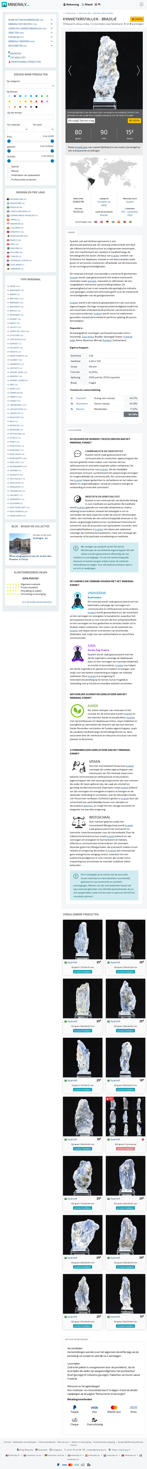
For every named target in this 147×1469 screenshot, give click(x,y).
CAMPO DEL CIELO (19, 331)
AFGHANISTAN (18, 199)
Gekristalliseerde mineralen (27, 28)
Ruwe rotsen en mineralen (25, 19)
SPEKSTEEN (17, 483)
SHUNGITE (16, 474)
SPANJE (15, 219)
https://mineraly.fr (121, 1450)
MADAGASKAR (19, 236)
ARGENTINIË (17, 203)
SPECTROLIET (17, 478)
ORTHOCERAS (17, 433)
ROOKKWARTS (18, 458)
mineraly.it (75, 1455)
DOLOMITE (16, 347)
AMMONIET (16, 302)
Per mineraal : (14, 124)
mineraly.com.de (54, 1455)
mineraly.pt (128, 1455)
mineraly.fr (13, 1455)
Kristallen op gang (103, 13)
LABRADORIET (18, 405)
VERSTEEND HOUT (20, 507)
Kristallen (84, 13)
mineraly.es (92, 1455)
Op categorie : (14, 81)
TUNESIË (15, 256)
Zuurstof (81, 398)
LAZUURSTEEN (18, 409)
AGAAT (15, 286)
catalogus (70, 13)
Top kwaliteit (17, 57)
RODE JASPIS (17, 454)
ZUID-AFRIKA (17, 264)
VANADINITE (17, 499)
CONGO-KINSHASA (20, 211)
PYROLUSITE (17, 446)
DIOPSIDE (15, 343)
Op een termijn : (15, 112)
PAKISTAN (16, 248)
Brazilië (104, 215)
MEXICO (15, 240)
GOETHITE (16, 368)
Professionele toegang (104, 1442)
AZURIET (15, 319)
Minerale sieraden (21, 41)
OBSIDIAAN (16, 429)
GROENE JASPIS (18, 372)
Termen (7, 1442)
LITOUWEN (16, 227)
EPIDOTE (15, 351)
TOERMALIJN (17, 491)
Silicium (80, 409)
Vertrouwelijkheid (47, 1442)
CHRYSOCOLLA (18, 339)
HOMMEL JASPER (19, 380)
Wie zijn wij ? (64, 1442)
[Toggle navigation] (141, 4)
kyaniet (70, 962)
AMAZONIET (17, 290)
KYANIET (15, 401)
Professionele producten (24, 61)
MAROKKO (17, 232)
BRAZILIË (16, 207)
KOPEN (137, 19)
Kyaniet (129, 201)
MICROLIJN (16, 425)
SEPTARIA (15, 470)
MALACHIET (16, 417)
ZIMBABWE (16, 268)
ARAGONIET (16, 315)
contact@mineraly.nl (96, 1450)
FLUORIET (16, 360)
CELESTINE (16, 335)
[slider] (9, 141)
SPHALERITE (17, 487)
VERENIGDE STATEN (21, 260)
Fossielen (16, 37)
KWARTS (16, 396)
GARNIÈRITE (17, 364)
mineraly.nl (110, 1455)
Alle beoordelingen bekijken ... (38, 602)
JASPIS (15, 388)
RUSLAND (16, 252)
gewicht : (11, 146)
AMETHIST (16, 298)
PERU (14, 244)
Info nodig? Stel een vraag (81, 120)
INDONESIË (16, 223)
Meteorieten (17, 45)
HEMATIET (16, 376)
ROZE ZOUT (17, 462)
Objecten (16, 32)
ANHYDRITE (16, 306)
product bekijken (82, 971)
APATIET (15, 310)
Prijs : (10, 136)
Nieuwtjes (14, 53)
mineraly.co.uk (32, 1455)
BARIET (15, 323)
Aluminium (82, 403)
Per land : (37, 124)
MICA (14, 421)
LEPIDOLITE (16, 413)
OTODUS (15, 437)
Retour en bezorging (81, 1442)
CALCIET (15, 327)
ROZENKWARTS (18, 466)
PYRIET (14, 442)
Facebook (41, 1450)
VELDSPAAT (16, 503)
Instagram (55, 1450)
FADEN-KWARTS (19, 356)
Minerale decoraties (22, 24)
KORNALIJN (16, 392)
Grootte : (11, 156)
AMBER (15, 294)
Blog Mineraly (25, 1450)
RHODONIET (17, 450)
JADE (14, 384)
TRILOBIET (16, 495)
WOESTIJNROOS (18, 511)
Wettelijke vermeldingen (24, 1442)
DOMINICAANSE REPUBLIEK (23, 215)
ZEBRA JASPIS (18, 515)
